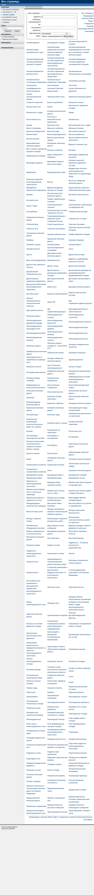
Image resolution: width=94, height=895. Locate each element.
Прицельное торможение (36, 806)
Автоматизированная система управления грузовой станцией (34, 61)
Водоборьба (31, 172)
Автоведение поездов (56, 43)
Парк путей (30, 692)
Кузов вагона (52, 453)
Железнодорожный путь (78, 333)
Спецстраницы (8, 37)
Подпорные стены (33, 753)
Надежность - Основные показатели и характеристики (78, 545)
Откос (71, 677)
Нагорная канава (33, 545)
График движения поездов (79, 234)
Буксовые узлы (53, 125)
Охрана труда (31, 688)
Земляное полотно (33, 367)
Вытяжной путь (32, 200)
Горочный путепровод (56, 229)
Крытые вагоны (33, 453)
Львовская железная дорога (80, 470)
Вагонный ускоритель (77, 131)
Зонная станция (75, 367)
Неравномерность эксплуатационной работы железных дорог (56, 561)
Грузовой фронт (75, 244)
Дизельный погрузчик (77, 266)
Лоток (49, 470)
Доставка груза (32, 294)
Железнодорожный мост (36, 333)
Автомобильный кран (77, 81)
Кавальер (30, 398)
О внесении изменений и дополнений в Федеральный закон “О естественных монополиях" (57, 572)
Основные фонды (33, 670)
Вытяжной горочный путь (79, 195)
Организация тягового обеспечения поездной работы (56, 649)
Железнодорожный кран (78, 327)
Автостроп (73, 85)
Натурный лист (32, 562)
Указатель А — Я (9, 12)
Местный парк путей (34, 512)
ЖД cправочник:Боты (34, 310)
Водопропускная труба (56, 172)
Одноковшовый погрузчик (57, 615)
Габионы (72, 200)
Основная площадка (77, 661)
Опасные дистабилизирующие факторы (77, 615)
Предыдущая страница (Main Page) (87, 18)
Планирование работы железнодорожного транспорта (56, 732)
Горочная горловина (77, 224)
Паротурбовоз (32, 697)
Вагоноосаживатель (77, 134)
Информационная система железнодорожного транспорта (79, 379)
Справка (6, 22)
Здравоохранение (76, 360)
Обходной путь (53, 603)
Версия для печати (10, 39)
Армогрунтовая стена (55, 97)
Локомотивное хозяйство (36, 465)
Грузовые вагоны (33, 249)
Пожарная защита (54, 764)
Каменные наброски (55, 403)
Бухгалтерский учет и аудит (80, 125)
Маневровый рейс (54, 478)
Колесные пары (53, 415)
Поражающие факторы (78, 776)
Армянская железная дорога (80, 97)
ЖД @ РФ (51, 302)
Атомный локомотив (34, 102)
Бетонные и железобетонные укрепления (54, 119)
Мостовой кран (53, 538)
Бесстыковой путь (33, 119)
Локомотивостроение (55, 465)
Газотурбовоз (31, 212)
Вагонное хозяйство (55, 128)
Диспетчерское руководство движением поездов (57, 272)
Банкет (50, 107)
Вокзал (50, 182)
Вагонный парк (53, 131)
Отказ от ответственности (9, 826)
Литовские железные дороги (80, 459)
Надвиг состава (53, 545)
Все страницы (87, 13)
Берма (71, 112)
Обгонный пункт (53, 587)
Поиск (3, 25)
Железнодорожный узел (78, 339)
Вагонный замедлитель (35, 131)
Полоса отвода (53, 770)
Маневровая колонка (34, 475)
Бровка (29, 125)
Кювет (28, 459)
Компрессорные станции (57, 423)
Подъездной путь (33, 759)
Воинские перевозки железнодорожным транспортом (34, 181)
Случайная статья (10, 17)
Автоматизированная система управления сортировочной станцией (79, 61)
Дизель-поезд (52, 266)
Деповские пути (53, 260)
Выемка (29, 195)
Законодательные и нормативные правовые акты (35, 359)
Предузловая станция (77, 790)
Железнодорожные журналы (80, 322)
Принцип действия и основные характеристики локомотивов (79, 799)
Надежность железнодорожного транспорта (33, 553)
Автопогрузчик (53, 85)
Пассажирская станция (78, 697)
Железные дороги (33, 346)
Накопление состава (55, 553)
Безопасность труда (34, 112)
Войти (4, 5)
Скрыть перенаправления (52, 36)
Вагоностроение (32, 139)
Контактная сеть (75, 431)
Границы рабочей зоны (56, 234)
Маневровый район (34, 478)
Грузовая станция (33, 244)
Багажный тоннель (76, 102)
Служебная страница (33, 7)
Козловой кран (32, 415)
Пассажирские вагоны (56, 702)
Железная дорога (33, 316)
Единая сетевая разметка (57, 294)
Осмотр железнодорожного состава (33, 661)
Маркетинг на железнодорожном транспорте (33, 483)
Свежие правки (9, 15)
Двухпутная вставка (76, 255)
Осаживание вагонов (77, 649)
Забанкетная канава (55, 353)
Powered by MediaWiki (8, 828)
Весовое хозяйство (55, 150)
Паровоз (50, 692)
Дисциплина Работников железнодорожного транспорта (36, 286)
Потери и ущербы (33, 781)
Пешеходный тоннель (56, 719)
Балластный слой (33, 107)
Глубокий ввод (32, 224)
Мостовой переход (76, 538)
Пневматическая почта (56, 739)
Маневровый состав (77, 478)
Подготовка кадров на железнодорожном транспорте (77, 746)
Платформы (73, 732)
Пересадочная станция (78, 714)
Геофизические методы (78, 212)
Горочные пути (32, 229)
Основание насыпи (55, 661)
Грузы (71, 249)
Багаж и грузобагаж (55, 102)
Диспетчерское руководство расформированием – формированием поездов (80, 272)
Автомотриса (31, 85)
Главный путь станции (77, 219)
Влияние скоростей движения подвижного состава (77, 162)
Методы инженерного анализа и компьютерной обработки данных (57, 511)
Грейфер (29, 240)
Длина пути (51, 287)
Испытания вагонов (55, 392)
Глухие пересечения (55, 224)
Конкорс (29, 431)
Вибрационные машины (36, 156)
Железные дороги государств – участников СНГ (57, 345)
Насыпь (72, 553)
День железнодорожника (36, 260)
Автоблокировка (32, 43)
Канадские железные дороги (80, 403)
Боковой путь (74, 119)
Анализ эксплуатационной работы (33, 96)
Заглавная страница (77, 353)
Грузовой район (53, 244)
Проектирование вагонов (57, 812)
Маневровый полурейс (78, 475)
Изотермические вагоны (36, 372)
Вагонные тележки (76, 128)
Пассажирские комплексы (79, 702)
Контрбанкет (74, 437)
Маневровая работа (55, 475)
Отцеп (71, 682)
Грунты (29, 255)
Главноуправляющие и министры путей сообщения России (56, 218)
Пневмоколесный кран (78, 739)
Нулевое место (32, 572)
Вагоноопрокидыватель (56, 134)
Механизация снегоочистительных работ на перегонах (79, 519)
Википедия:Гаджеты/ (34, 163)
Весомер (72, 150)
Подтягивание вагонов (78, 753)
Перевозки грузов (33, 708)
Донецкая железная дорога (79, 287)
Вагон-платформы (33, 128)
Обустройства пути (76, 587)
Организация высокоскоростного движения (34, 635)
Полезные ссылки (33, 770)
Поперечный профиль (56, 776)
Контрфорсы (52, 445)
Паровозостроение (76, 692)
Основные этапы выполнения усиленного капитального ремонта (57, 669)
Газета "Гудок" (32, 206)
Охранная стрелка (54, 688)
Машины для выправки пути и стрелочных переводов (35, 491)
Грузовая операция (76, 240)
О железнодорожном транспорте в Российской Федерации (79, 572)
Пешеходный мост (33, 719)
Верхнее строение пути (78, 144)
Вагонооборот (32, 134)
